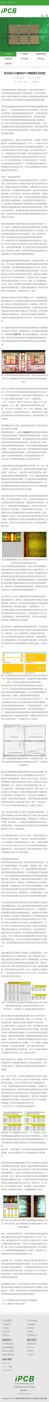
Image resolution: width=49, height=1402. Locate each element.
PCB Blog (40, 59)
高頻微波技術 (41, 54)
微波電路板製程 (8, 1347)
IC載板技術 (8, 59)
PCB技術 (24, 54)
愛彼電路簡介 (32, 1344)
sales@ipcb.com (24, 1394)
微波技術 (5, 1335)
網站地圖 (43, 1398)
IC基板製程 (31, 1324)
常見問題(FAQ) (32, 1335)
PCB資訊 (8, 54)
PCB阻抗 (30, 1331)
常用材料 (30, 1328)
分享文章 (35, 82)
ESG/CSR (30, 1347)
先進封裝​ (8, 63)
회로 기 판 (6, 1363)
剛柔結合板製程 (8, 1351)
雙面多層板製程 (8, 1354)
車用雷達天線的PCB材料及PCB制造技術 (22, 1300)
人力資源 (30, 1354)
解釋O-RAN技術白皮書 (16, 1304)
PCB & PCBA (7, 1370)
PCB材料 (8, 96)
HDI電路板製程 (8, 1344)
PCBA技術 (24, 59)
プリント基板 (7, 1367)
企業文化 (30, 1351)
